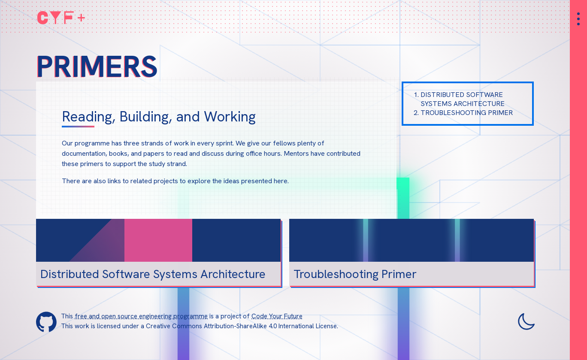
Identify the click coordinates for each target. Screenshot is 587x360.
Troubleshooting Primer (467, 112)
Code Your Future (277, 316)
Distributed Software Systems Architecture (463, 99)
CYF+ (62, 17)
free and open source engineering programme (141, 316)
